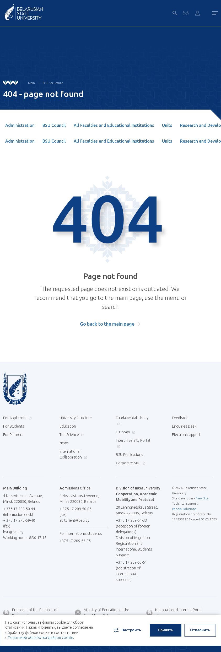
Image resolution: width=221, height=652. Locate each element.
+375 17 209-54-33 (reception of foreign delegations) (133, 526)
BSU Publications (129, 454)
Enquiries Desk (184, 426)
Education (68, 426)
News (64, 443)
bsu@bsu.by (13, 532)
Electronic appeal (186, 435)
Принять (165, 630)
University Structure (76, 418)
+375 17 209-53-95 (75, 541)
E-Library (125, 432)
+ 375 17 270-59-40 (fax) (19, 523)
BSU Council (54, 125)
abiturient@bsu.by (74, 520)
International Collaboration (73, 454)
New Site (202, 498)
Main (31, 82)
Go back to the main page (107, 323)
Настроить (127, 630)
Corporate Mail (130, 463)
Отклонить (200, 630)
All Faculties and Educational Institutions (114, 125)
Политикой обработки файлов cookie (40, 637)
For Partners (13, 435)
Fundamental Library (132, 420)
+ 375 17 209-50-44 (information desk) (19, 512)
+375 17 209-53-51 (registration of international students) (131, 571)
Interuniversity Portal (133, 443)
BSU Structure (53, 82)
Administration (20, 125)
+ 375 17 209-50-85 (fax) (75, 512)
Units (167, 125)
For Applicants (16, 418)
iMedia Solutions (184, 508)
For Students (13, 426)
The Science (71, 435)
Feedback (180, 418)
